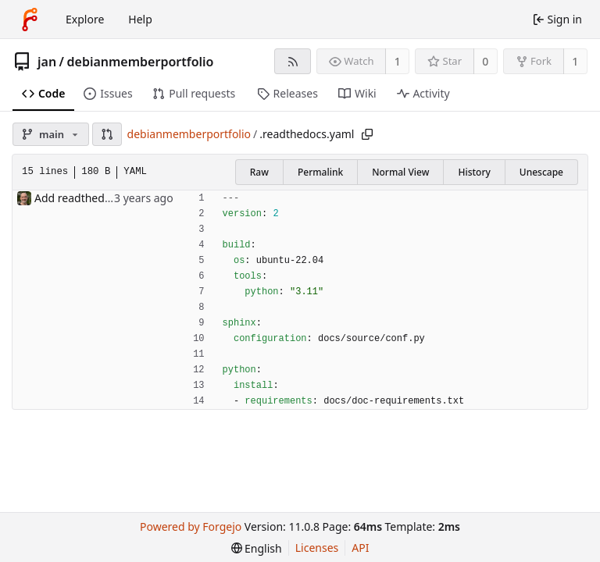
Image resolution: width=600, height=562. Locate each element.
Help (140, 19)
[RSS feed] (292, 61)
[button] (107, 134)
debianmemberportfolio (140, 61)
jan (47, 61)
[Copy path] (367, 134)
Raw (259, 172)
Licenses (317, 547)
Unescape (541, 172)
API (360, 547)
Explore (85, 19)
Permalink (320, 172)
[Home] (30, 19)
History (474, 172)
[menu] (256, 548)
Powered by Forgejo (190, 526)
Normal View (400, 172)
